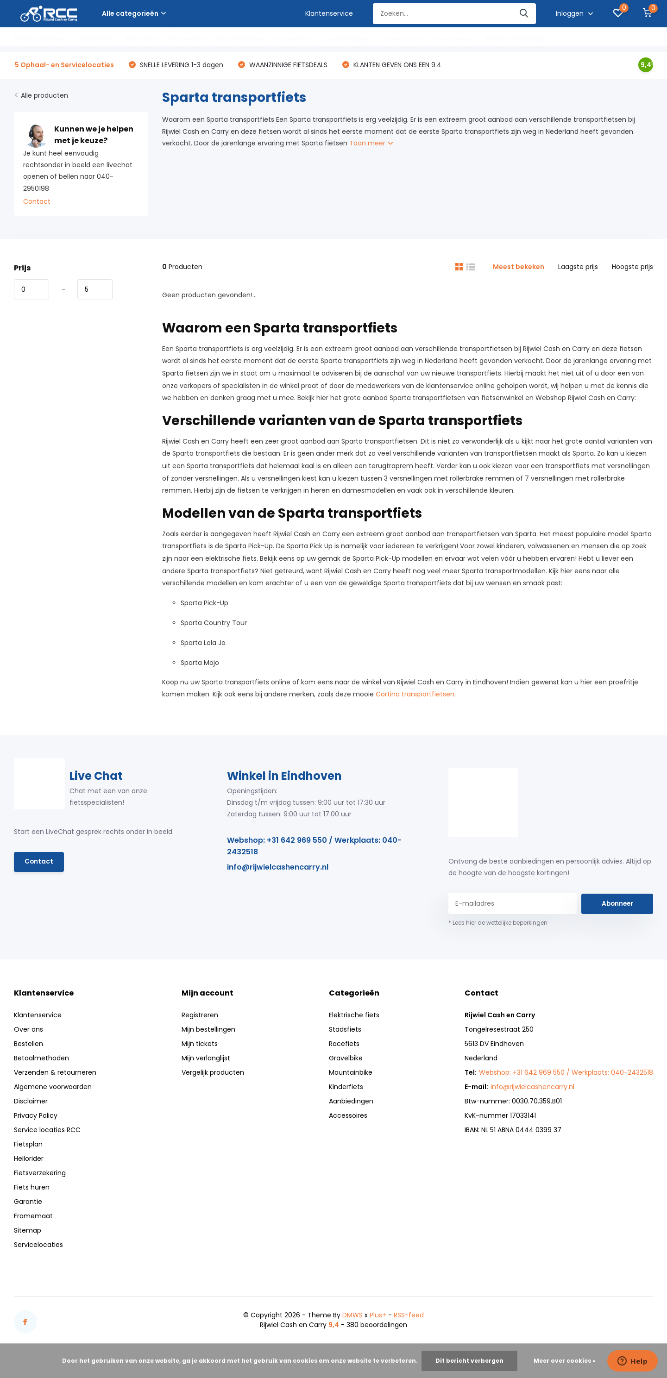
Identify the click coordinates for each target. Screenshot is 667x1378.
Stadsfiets (97, 39)
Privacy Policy (35, 1116)
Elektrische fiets (41, 39)
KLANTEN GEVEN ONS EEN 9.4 (396, 65)
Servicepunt (454, 39)
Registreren (200, 1016)
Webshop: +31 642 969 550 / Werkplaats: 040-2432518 (314, 847)
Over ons (28, 1030)
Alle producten (44, 96)
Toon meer (371, 144)
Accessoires (402, 39)
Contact (36, 202)
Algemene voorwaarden (53, 1088)
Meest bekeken (518, 268)
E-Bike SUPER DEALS (517, 39)
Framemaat (33, 1217)
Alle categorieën (134, 13)
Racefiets (142, 39)
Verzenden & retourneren (55, 1073)
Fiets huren (32, 1188)
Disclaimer (31, 1102)
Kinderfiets (293, 39)
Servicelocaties (38, 1246)
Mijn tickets (200, 1045)
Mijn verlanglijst (206, 1059)
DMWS (352, 1316)
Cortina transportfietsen (415, 695)
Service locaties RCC (47, 1131)
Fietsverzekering (40, 1174)
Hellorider (29, 1160)
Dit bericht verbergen (469, 1361)
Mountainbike (240, 39)
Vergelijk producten (213, 1073)
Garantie (28, 1203)
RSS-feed (409, 1316)
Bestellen (28, 1045)
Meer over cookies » (565, 1361)
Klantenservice (329, 13)
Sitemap (27, 1231)
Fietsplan (28, 1145)
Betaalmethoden (41, 1059)
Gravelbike (187, 39)
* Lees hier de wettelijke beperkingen (497, 924)
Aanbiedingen (347, 39)
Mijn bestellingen (208, 1030)
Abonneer (617, 904)
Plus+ (378, 1316)
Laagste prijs (578, 268)
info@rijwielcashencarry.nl (277, 868)
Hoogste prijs (632, 268)
